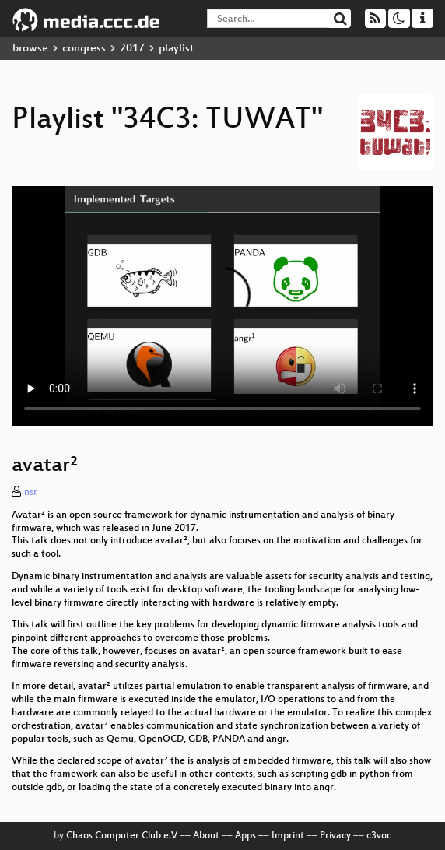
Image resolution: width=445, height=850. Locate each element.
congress (84, 48)
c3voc (378, 836)
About (206, 836)
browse (30, 48)
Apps (245, 836)
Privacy (335, 836)
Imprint (288, 836)
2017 (132, 48)
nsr (30, 492)
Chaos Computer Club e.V (121, 836)
